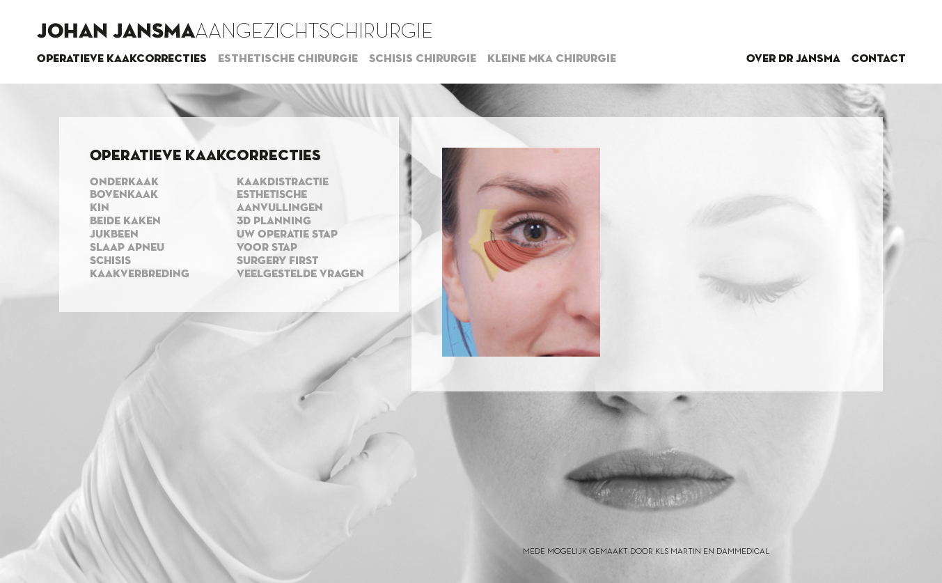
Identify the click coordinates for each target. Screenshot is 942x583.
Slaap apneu (127, 248)
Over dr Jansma (793, 59)
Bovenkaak (124, 195)
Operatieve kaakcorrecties (122, 59)
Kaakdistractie (283, 182)
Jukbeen (114, 234)
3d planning (274, 221)
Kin (99, 208)
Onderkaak (124, 182)
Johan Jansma (116, 32)
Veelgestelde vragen (300, 274)
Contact (878, 59)
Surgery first (277, 261)
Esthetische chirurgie (288, 59)
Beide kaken (125, 221)
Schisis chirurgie (422, 59)
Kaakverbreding (139, 274)
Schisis (110, 261)
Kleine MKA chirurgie (551, 59)
